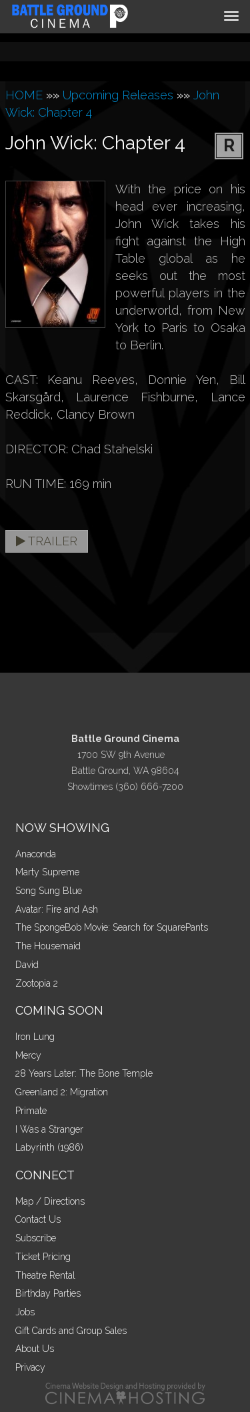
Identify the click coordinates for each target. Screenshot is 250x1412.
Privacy (30, 1367)
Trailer (46, 541)
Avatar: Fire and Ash (56, 909)
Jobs (25, 1312)
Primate (31, 1110)
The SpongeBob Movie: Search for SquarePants (111, 927)
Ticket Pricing (43, 1256)
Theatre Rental (45, 1275)
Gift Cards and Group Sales (71, 1330)
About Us (34, 1348)
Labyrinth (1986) (49, 1147)
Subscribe (35, 1238)
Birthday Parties (48, 1293)
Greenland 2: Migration (61, 1092)
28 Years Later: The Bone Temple (84, 1073)
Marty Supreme (47, 872)
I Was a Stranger (49, 1129)
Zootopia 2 (36, 983)
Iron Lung (35, 1036)
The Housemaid (48, 946)
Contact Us (38, 1219)
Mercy (28, 1055)
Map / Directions (50, 1201)
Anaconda (35, 854)
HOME (24, 95)
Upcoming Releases (118, 95)
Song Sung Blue (48, 890)
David (27, 964)
